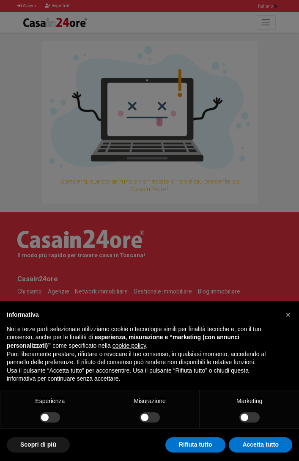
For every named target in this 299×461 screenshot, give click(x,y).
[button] (288, 314)
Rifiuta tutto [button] (195, 444)
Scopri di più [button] (38, 444)
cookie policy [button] (129, 345)
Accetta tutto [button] (260, 444)
